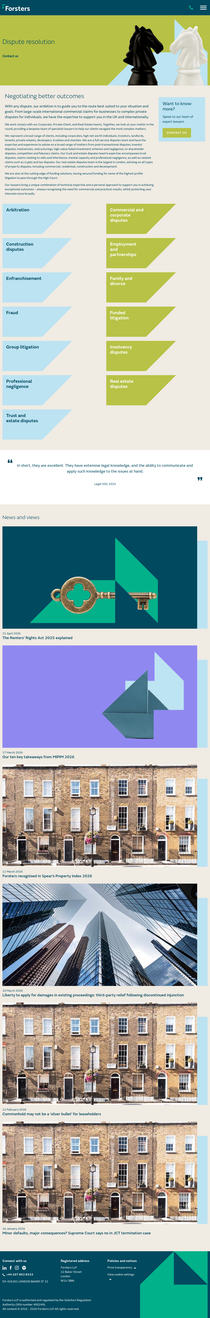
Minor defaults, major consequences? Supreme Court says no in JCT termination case (76, 1233)
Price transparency (119, 1267)
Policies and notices (122, 1261)
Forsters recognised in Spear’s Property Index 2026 (47, 876)
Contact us (10, 56)
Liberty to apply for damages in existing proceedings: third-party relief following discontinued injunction (93, 995)
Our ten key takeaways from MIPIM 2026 (38, 757)
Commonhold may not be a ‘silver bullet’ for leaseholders (51, 1114)
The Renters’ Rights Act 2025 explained (37, 638)
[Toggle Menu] (203, 8)
